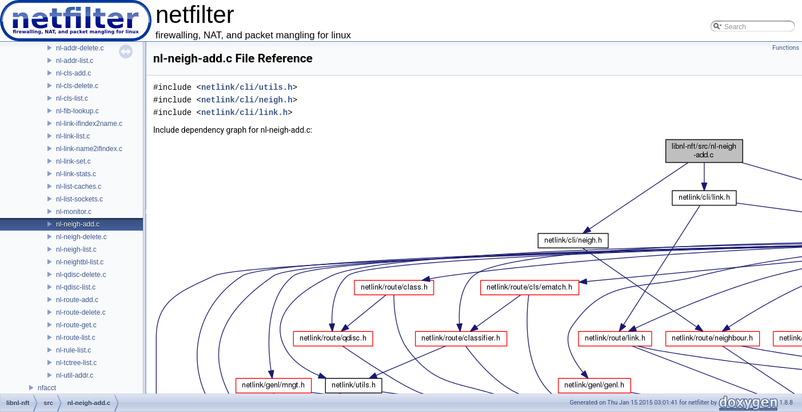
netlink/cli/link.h (244, 112)
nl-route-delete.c (81, 312)
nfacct (47, 388)
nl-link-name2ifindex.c (89, 149)
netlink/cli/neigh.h (247, 99)
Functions (785, 48)
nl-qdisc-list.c (75, 287)
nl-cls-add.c (73, 73)
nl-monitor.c (73, 212)
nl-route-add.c (77, 300)
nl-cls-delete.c (77, 86)
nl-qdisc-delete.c (81, 275)
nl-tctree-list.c (76, 363)
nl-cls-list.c (72, 98)
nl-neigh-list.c (76, 249)
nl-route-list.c (75, 338)
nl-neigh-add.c (77, 224)
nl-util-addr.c (74, 375)
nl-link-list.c (73, 136)
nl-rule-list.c (73, 350)
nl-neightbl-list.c (79, 262)
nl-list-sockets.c (79, 199)
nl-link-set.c (73, 161)
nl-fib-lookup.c (77, 111)
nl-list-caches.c (78, 187)
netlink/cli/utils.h (247, 87)
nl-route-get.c (76, 325)
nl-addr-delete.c (79, 48)
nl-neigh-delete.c (81, 237)
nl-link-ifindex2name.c (89, 124)
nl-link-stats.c (76, 174)
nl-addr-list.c (74, 61)
